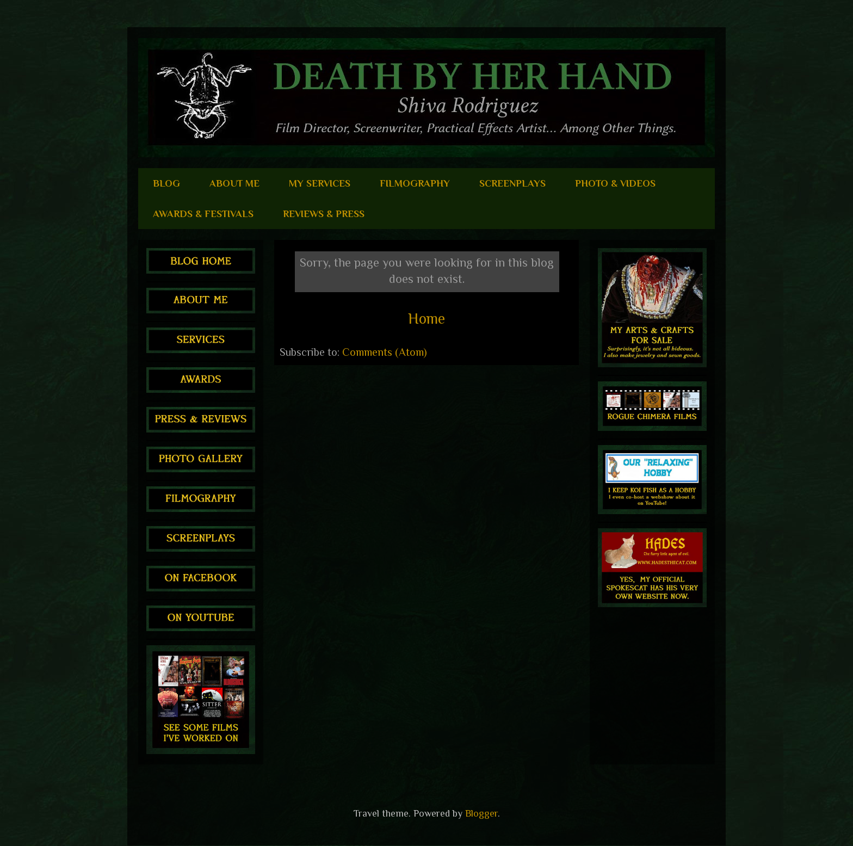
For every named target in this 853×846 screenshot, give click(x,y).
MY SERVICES (319, 183)
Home (426, 318)
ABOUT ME (234, 183)
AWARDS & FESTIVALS (203, 213)
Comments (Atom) (384, 352)
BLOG (166, 183)
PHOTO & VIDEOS (615, 183)
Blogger (481, 813)
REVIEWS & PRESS (323, 213)
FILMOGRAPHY (415, 183)
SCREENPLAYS (512, 183)
